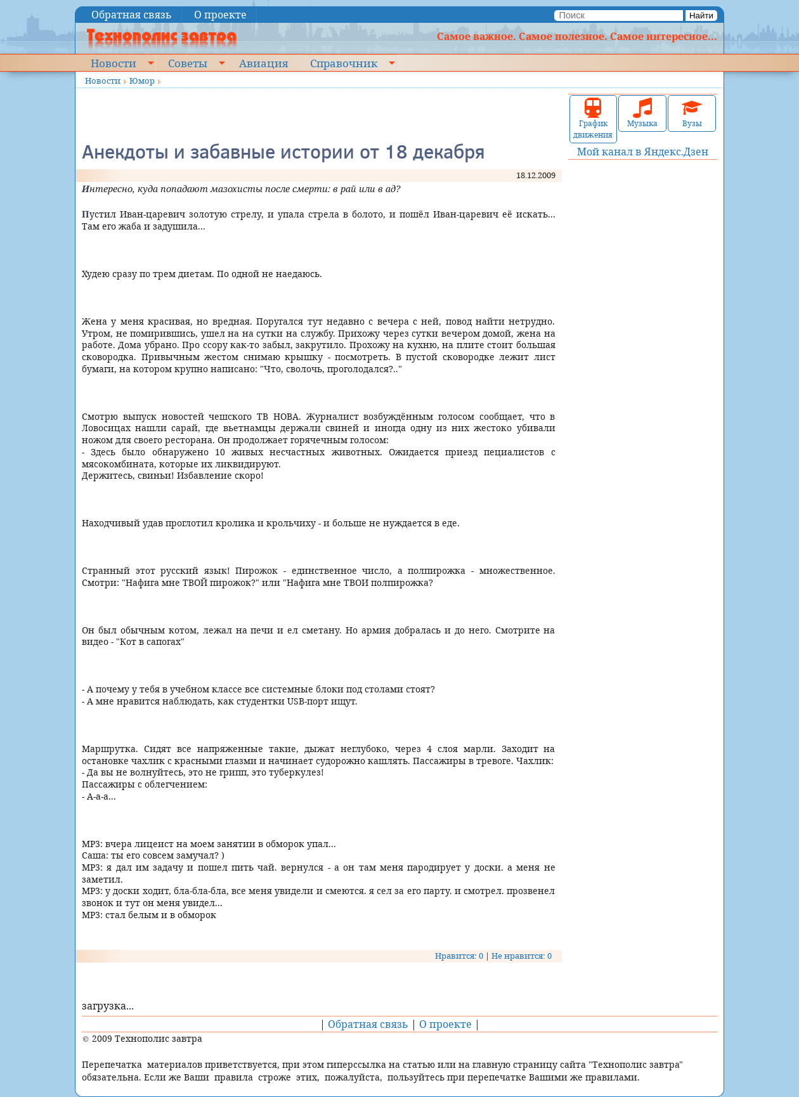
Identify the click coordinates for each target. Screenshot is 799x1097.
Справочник (343, 62)
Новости (113, 62)
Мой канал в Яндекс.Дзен (642, 152)
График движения (593, 119)
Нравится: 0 (459, 955)
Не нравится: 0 (521, 955)
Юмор (142, 80)
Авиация (263, 62)
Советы (187, 62)
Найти (701, 15)
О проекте (220, 15)
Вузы (692, 113)
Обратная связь (131, 15)
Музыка (642, 113)
